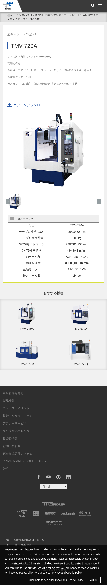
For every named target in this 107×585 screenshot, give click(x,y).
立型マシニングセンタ (66, 15)
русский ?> (53, 486)
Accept (94, 579)
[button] (8, 201)
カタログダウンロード (27, 105)
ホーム (13, 15)
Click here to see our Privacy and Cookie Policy (56, 580)
